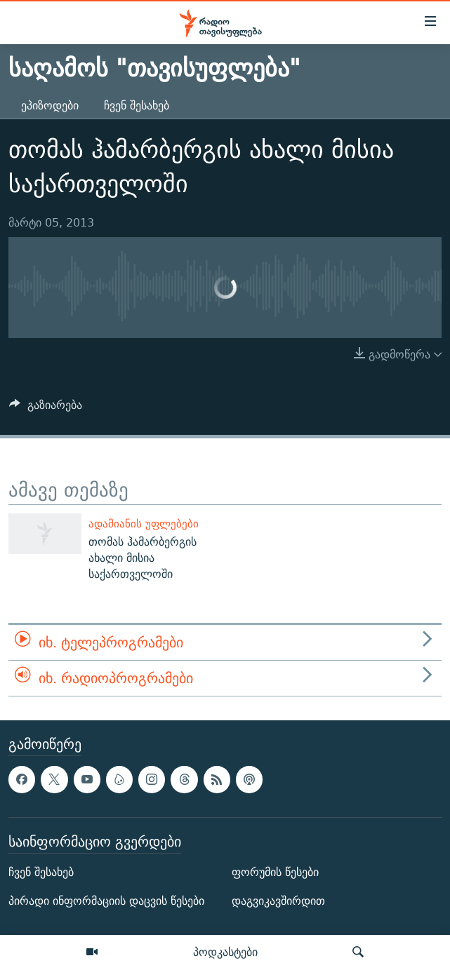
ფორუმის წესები (275, 873)
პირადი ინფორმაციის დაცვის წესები (106, 901)
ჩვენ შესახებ (136, 105)
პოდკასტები (225, 952)
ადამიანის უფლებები (143, 523)
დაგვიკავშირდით (278, 901)
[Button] (45, 408)
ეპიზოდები (50, 105)
